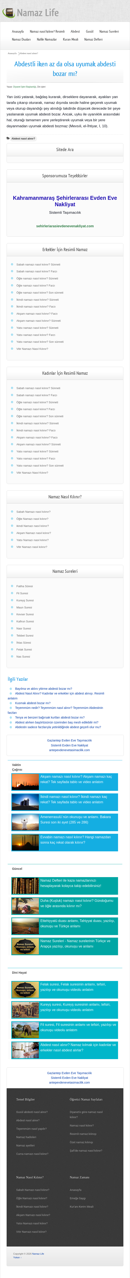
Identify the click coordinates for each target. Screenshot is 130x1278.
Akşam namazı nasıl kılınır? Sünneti (38, 320)
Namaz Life (38, 1253)
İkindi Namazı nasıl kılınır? (32, 1206)
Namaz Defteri (93, 39)
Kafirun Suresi (25, 621)
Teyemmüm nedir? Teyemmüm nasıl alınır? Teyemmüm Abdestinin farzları (55, 710)
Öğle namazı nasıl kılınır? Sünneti (37, 278)
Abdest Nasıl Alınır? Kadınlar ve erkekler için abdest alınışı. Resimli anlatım (56, 696)
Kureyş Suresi (25, 600)
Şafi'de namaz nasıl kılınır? (86, 1150)
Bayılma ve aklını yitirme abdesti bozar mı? (43, 688)
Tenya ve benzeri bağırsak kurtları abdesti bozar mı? (50, 717)
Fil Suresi (22, 593)
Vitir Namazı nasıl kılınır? (31, 547)
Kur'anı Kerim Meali (81, 1206)
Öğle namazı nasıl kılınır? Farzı (35, 285)
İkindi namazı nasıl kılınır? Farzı (36, 306)
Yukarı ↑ (17, 1257)
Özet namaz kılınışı (81, 1142)
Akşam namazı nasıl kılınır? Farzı (37, 313)
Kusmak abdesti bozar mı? (33, 703)
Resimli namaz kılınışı (83, 1133)
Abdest (75, 31)
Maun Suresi (24, 607)
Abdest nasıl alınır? (29, 53)
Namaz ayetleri (25, 1145)
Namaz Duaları (21, 39)
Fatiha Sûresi (24, 586)
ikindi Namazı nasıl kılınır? (32, 526)
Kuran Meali (70, 39)
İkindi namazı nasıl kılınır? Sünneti (37, 299)
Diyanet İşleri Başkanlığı (24, 87)
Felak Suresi (24, 649)
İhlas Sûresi (23, 642)
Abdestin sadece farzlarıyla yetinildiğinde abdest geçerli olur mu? (58, 727)
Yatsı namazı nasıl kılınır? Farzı (35, 335)
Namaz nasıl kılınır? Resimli (47, 31)
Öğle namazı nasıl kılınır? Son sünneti (39, 292)
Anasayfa (18, 31)
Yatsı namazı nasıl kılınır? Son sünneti (40, 341)
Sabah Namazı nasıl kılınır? (33, 511)
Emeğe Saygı (78, 1198)
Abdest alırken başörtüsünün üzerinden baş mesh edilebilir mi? (56, 722)
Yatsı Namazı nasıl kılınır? (32, 540)
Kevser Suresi (25, 614)
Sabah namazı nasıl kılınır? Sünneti (38, 264)
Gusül (89, 31)
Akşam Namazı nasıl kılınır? (33, 533)
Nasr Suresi (23, 628)
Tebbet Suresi (25, 635)
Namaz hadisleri (26, 1137)
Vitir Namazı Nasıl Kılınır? (32, 348)
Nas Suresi (23, 656)
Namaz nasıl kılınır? (82, 1125)
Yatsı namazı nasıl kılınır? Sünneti (37, 327)
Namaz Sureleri (109, 31)
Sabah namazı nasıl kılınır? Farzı (36, 271)
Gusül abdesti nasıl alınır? (32, 1112)
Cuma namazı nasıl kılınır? (32, 1153)
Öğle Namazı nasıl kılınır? (32, 518)
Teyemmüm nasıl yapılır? (31, 1128)
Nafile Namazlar (47, 39)
